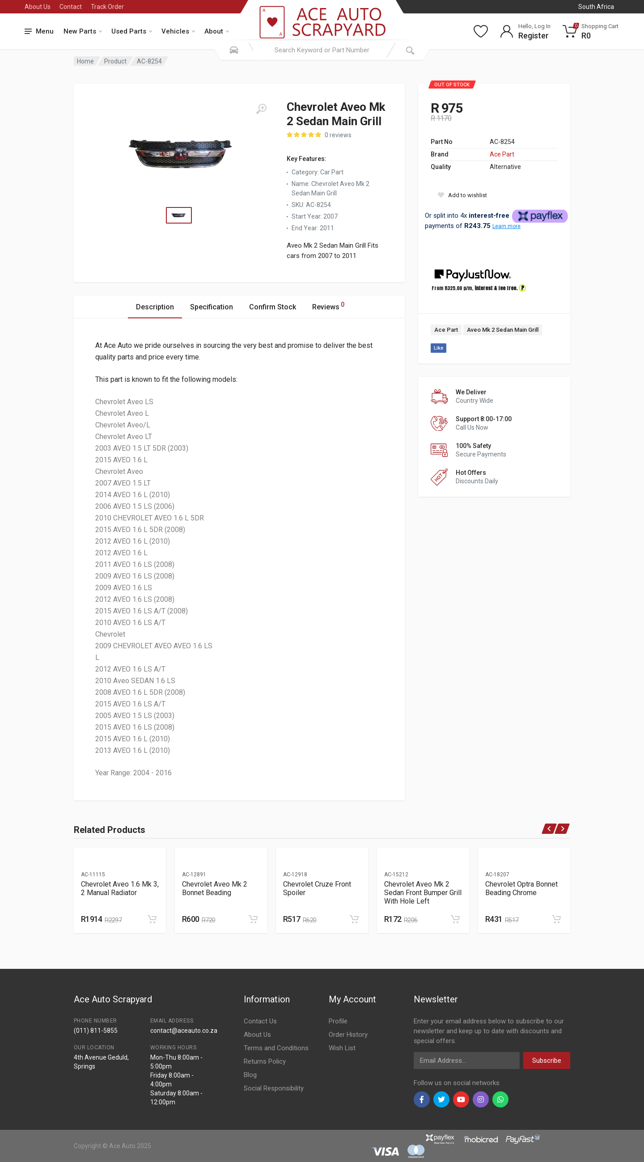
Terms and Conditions (276, 1048)
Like (438, 348)
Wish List (342, 1048)
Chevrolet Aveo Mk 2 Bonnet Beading (214, 888)
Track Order (107, 7)
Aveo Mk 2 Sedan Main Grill (502, 329)
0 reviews (338, 135)
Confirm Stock (272, 307)
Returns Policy (265, 1061)
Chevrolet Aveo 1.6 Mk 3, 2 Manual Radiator (120, 888)
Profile (338, 1021)
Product (115, 61)
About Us (38, 7)
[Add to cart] (152, 919)
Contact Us (260, 1021)
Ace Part (502, 154)
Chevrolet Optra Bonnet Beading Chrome (521, 888)
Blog (250, 1075)
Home (85, 61)
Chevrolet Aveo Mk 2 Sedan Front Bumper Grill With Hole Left (423, 892)
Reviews (328, 305)
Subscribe (546, 1060)
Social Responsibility (274, 1088)
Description (155, 307)
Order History (348, 1035)
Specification (211, 307)
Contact (70, 7)
